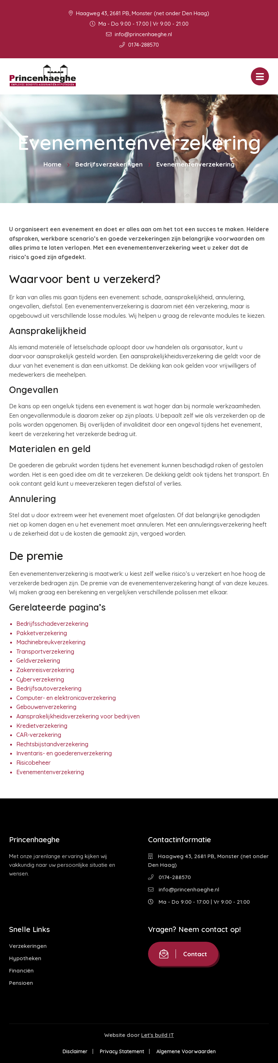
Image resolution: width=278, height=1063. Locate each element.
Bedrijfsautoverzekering (48, 688)
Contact (183, 953)
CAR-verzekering (38, 734)
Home (52, 164)
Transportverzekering (45, 651)
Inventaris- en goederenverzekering (64, 753)
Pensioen (21, 982)
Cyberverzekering (40, 679)
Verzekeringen (28, 945)
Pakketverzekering (41, 633)
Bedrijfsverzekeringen (109, 164)
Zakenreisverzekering (45, 670)
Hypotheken (25, 958)
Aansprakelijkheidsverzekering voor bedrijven (78, 716)
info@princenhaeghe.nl (139, 34)
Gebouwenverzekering (46, 706)
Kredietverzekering (41, 725)
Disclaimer (75, 1051)
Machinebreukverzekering (50, 642)
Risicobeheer (33, 762)
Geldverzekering (38, 660)
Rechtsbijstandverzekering (52, 744)
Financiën (21, 970)
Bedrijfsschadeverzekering (52, 623)
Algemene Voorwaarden (186, 1051)
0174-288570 (139, 44)
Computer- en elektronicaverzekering (66, 697)
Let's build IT (157, 1035)
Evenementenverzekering (50, 772)
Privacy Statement (122, 1051)
